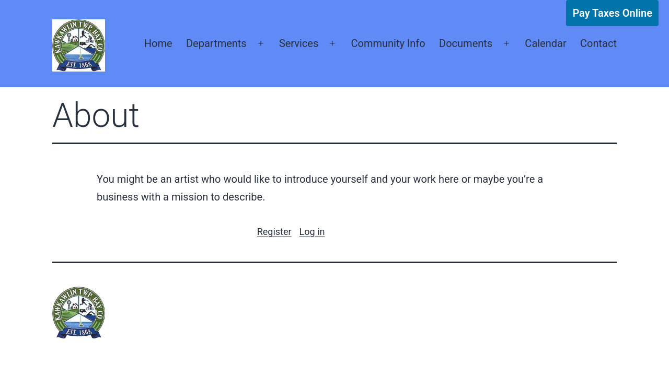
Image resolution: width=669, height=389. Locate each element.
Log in (312, 231)
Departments (216, 43)
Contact (598, 43)
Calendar (545, 43)
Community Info (388, 43)
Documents (465, 43)
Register (274, 231)
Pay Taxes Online (612, 13)
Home (158, 43)
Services (298, 43)
